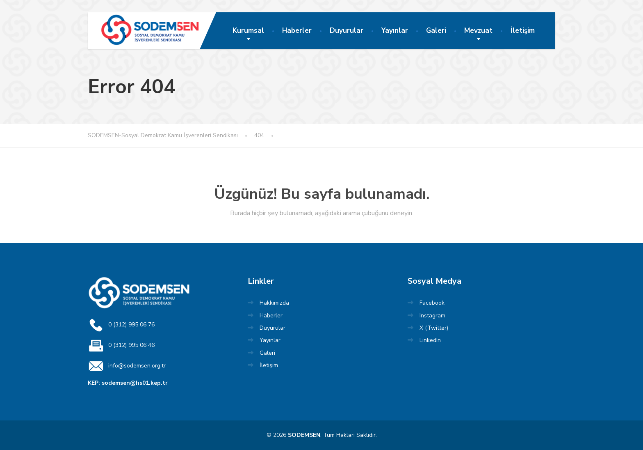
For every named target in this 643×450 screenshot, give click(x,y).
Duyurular (346, 30)
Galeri (436, 30)
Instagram (432, 315)
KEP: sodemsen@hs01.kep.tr (128, 383)
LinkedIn (430, 340)
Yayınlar (394, 30)
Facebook (432, 303)
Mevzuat (478, 30)
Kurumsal (248, 30)
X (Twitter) (434, 328)
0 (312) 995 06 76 (121, 325)
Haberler (297, 30)
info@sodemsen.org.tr (127, 366)
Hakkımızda (274, 303)
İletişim (523, 30)
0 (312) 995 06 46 (121, 346)
